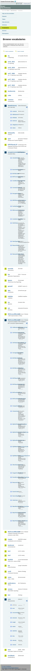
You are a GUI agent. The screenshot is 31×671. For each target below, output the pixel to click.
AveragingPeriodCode (15, 352)
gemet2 (10, 286)
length (14, 622)
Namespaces (5, 33)
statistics (14, 630)
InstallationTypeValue (15, 219)
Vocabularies (5, 27)
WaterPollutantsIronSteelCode (15, 520)
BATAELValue (15, 173)
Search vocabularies (9, 51)
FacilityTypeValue (15, 206)
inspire (10, 539)
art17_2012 (11, 79)
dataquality (11, 133)
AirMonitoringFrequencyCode (15, 327)
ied (9, 308)
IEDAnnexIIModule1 (13, 314)
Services (4, 30)
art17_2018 (11, 85)
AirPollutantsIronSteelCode (15, 342)
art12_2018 (11, 67)
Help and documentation (8, 13)
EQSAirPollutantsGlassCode (15, 424)
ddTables (14, 117)
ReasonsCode (15, 482)
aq (8, 56)
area (13, 608)
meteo (14, 626)
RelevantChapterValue (15, 254)
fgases (10, 280)
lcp (9, 565)
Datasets (4, 16)
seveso (10, 589)
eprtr (9, 138)
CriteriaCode (15, 411)
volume (14, 644)
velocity (14, 640)
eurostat (10, 268)
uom (9, 599)
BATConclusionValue (15, 176)
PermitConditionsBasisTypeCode (15, 477)
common (10, 99)
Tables (3, 19)
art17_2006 (11, 73)
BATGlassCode (15, 378)
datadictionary (12, 105)
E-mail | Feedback (6, 666)
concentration (15, 612)
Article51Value (15, 158)
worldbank (11, 655)
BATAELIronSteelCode (15, 368)
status (14, 127)
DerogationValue (15, 193)
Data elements (5, 22)
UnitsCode (15, 500)
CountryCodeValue (15, 187)
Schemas (4, 25)
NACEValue (15, 223)
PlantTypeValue (15, 241)
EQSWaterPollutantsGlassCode (15, 446)
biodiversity (11, 91)
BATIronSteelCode (15, 392)
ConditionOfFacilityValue (15, 180)
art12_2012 (11, 61)
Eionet (8, 10)
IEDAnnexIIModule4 (13, 531)
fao (9, 274)
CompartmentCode (15, 406)
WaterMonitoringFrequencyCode (15, 506)
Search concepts (20, 51)
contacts (14, 111)
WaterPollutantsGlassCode (15, 512)
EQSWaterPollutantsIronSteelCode (15, 455)
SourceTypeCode (15, 496)
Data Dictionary (14, 10)
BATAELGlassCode (15, 358)
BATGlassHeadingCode (15, 384)
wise (9, 649)
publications (12, 583)
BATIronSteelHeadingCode (15, 398)
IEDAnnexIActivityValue (15, 210)
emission (14, 617)
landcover (11, 545)
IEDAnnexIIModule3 (13, 320)
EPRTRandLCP (12, 144)
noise (9, 577)
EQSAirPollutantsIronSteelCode (15, 432)
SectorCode (15, 491)
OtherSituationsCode (15, 464)
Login (19, 3)
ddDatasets (15, 114)
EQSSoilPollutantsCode (15, 440)
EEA (9, 1)
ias (9, 302)
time (13, 636)
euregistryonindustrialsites (13, 152)
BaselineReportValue (15, 169)
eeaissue (14, 120)
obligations (15, 124)
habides (10, 296)
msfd (9, 571)
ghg (9, 290)
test (9, 595)
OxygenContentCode (15, 473)
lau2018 (10, 559)
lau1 (9, 551)
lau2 (9, 555)
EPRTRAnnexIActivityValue (15, 200)
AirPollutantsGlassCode (15, 332)
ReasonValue (15, 245)
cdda (9, 95)
